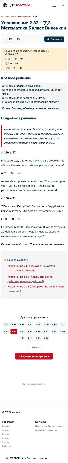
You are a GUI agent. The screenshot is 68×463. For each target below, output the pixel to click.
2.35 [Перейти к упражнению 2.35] (30, 331)
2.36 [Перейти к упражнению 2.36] (38, 331)
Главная (5, 16)
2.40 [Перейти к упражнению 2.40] (21, 338)
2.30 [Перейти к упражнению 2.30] (54, 324)
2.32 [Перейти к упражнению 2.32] (5, 331)
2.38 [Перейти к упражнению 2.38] (54, 331)
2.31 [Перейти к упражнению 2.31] (62, 324)
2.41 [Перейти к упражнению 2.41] (30, 338)
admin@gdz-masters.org (46, 430)
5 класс (14, 16)
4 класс (5, 430)
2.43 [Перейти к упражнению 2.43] (38, 338)
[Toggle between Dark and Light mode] (63, 5)
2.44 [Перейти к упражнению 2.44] (46, 338)
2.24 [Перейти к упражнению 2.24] (5, 324)
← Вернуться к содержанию (33, 356)
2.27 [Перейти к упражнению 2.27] (30, 324)
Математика (25, 16)
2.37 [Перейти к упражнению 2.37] (46, 331)
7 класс (5, 442)
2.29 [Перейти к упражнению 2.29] (46, 324)
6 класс (5, 438)
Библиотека (7, 446)
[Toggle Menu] (54, 5)
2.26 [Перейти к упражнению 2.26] (22, 324)
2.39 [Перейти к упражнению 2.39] (62, 331)
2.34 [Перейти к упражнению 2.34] (21, 331)
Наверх (34, 347)
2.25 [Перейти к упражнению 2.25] (14, 324)
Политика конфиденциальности (50, 426)
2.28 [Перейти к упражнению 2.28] (38, 324)
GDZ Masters (11, 412)
